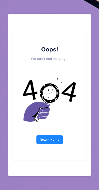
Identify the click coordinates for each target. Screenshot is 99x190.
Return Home (49, 139)
